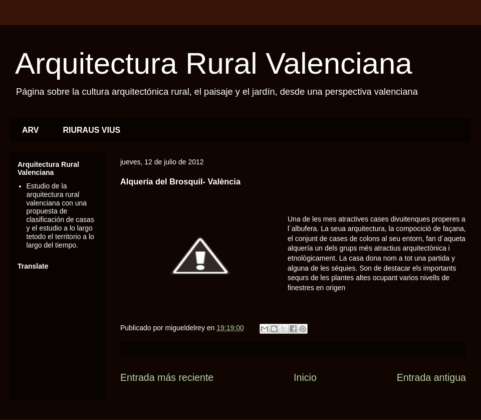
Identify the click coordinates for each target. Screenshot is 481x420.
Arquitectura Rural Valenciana (213, 63)
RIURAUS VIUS (92, 130)
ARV (30, 130)
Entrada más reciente (166, 377)
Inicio (305, 377)
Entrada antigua (431, 377)
